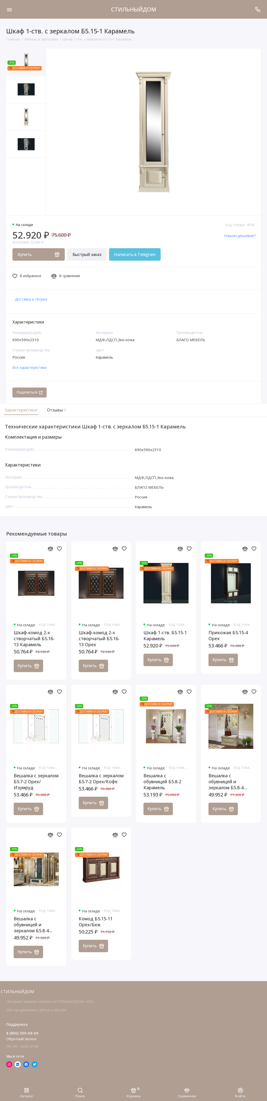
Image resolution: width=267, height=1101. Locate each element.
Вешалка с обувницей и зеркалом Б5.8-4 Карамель (226, 782)
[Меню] (9, 9)
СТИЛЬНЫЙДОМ (133, 9)
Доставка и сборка (31, 299)
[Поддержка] (257, 9)
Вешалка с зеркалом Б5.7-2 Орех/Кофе (101, 779)
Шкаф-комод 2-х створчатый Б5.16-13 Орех (99, 639)
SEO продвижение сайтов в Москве (36, 1010)
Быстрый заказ (86, 254)
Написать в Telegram (135, 254)
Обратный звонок (21, 1038)
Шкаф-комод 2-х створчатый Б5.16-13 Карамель (34, 639)
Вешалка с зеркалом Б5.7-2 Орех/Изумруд (36, 782)
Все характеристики (29, 367)
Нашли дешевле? (240, 235)
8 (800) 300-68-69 (22, 1032)
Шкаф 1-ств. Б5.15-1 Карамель (165, 636)
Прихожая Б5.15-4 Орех (228, 636)
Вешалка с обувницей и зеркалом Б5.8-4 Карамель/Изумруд (35, 925)
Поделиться (29, 392)
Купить (28, 666)
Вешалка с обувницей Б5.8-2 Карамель (162, 782)
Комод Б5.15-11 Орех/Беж (96, 922)
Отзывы (56, 410)
